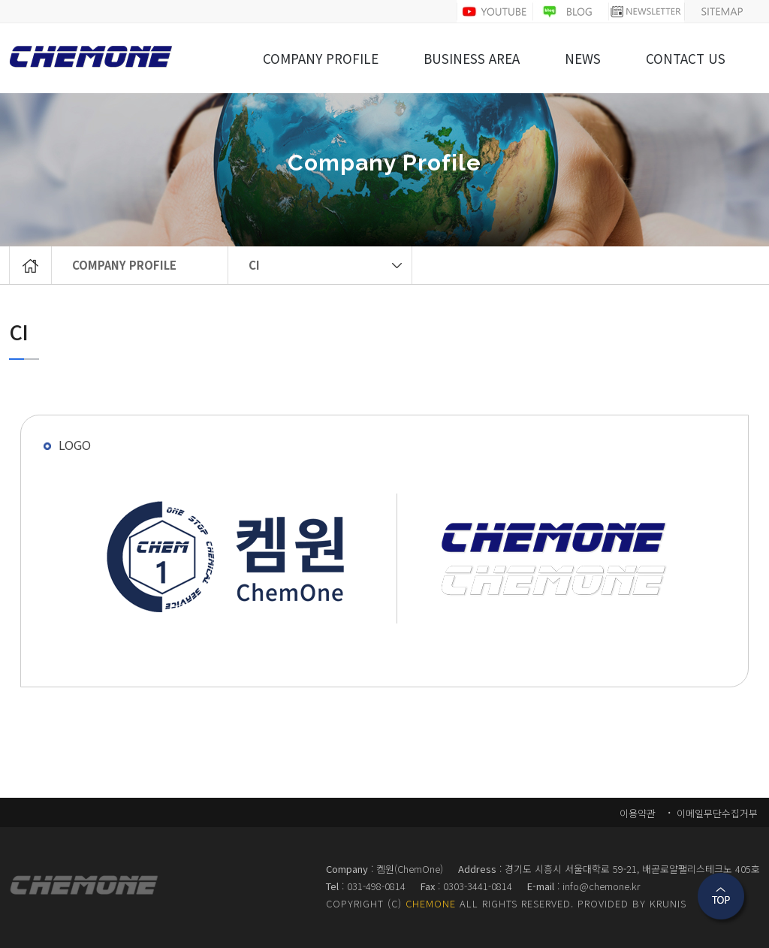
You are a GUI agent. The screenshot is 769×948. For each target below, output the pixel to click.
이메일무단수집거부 (716, 813)
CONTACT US (685, 59)
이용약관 (638, 813)
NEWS (583, 59)
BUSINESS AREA (472, 59)
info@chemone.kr (601, 886)
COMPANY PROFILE (124, 265)
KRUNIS (668, 903)
